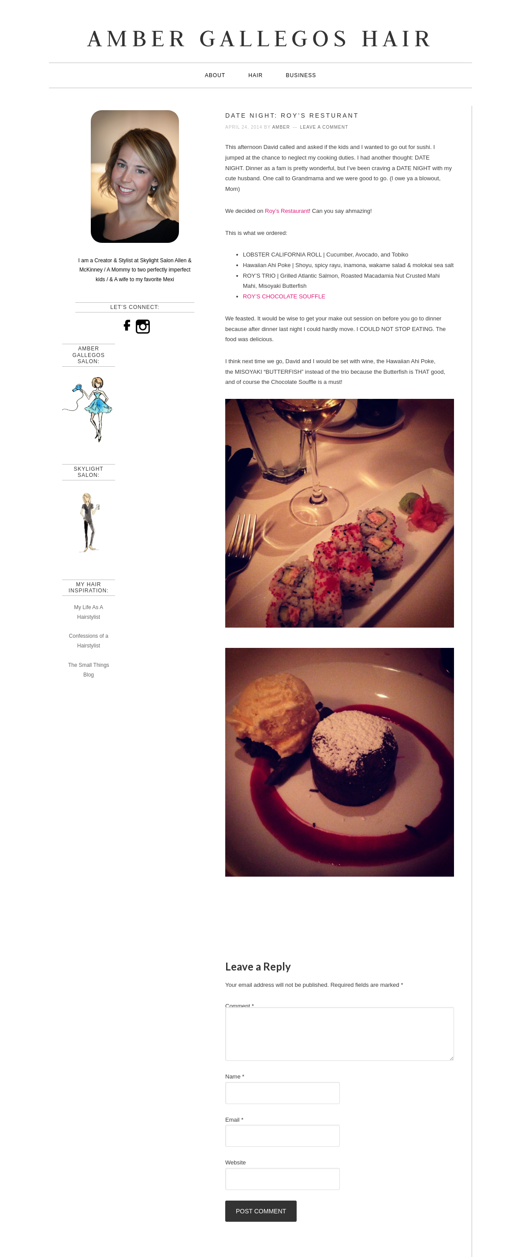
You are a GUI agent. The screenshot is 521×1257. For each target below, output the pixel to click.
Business (301, 75)
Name (234, 1076)
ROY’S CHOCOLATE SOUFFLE (285, 296)
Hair (255, 75)
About (215, 75)
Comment (239, 1006)
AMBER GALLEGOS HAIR (260, 37)
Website (235, 1162)
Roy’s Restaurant (287, 211)
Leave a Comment (324, 127)
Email (234, 1119)
